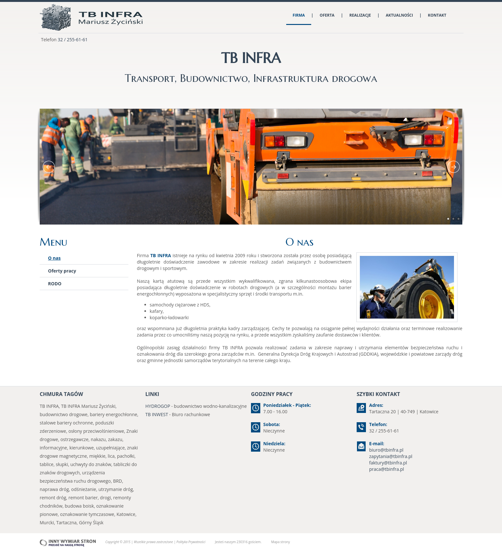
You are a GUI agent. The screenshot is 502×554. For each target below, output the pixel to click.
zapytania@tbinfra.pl (390, 456)
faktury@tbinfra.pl (388, 463)
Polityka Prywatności (190, 542)
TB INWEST (156, 414)
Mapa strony (280, 542)
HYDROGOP (157, 406)
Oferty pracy (62, 271)
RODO (54, 284)
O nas (54, 258)
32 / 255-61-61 (72, 39)
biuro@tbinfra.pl (386, 450)
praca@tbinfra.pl (386, 469)
